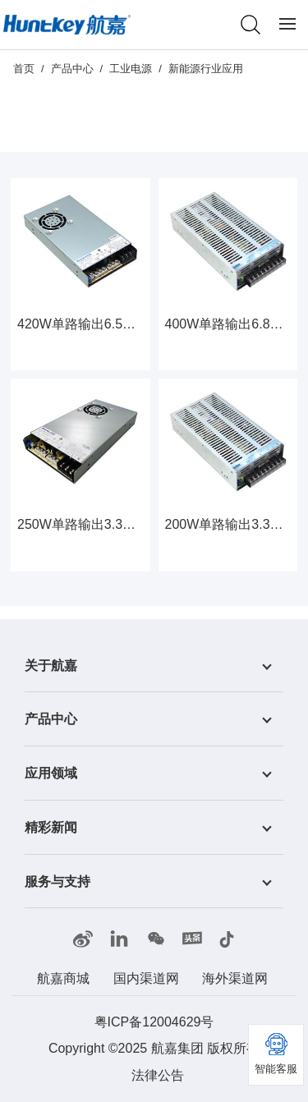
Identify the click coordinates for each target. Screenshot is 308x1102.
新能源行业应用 (205, 68)
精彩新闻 (51, 827)
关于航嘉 (51, 665)
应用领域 (51, 773)
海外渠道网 (235, 978)
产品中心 (72, 68)
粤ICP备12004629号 (154, 1022)
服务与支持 (57, 881)
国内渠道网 (146, 978)
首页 (23, 68)
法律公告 (157, 1075)
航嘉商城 (63, 978)
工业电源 (130, 68)
